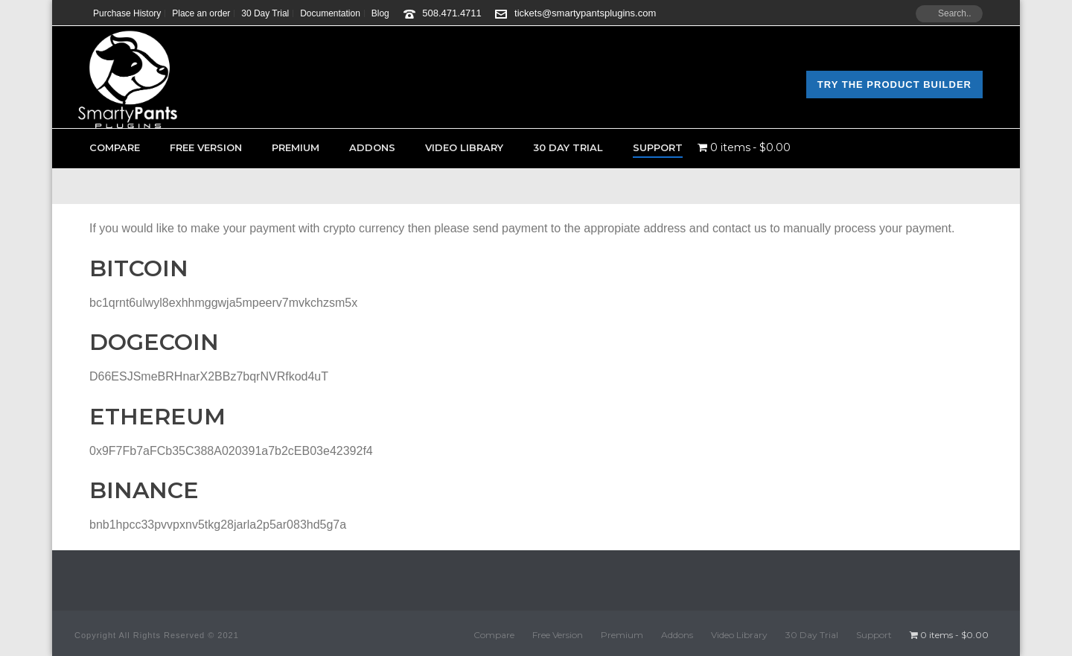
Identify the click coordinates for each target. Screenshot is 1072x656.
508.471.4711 (452, 13)
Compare (114, 147)
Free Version (206, 147)
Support (658, 147)
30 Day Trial (568, 147)
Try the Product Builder (894, 84)
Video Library (464, 147)
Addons (372, 147)
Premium (295, 147)
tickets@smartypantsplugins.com (585, 13)
